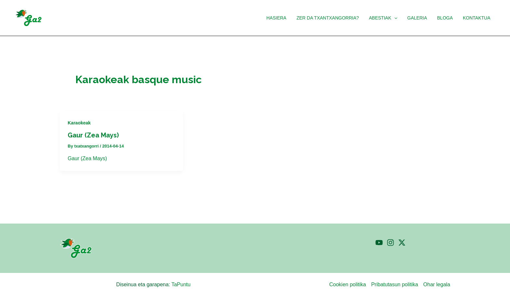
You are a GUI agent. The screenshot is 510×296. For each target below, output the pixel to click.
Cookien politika (347, 284)
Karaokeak (79, 122)
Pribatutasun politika (394, 284)
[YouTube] (379, 242)
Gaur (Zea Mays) (93, 135)
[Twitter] (402, 242)
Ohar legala (436, 284)
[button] (397, 18)
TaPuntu (181, 284)
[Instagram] (390, 242)
